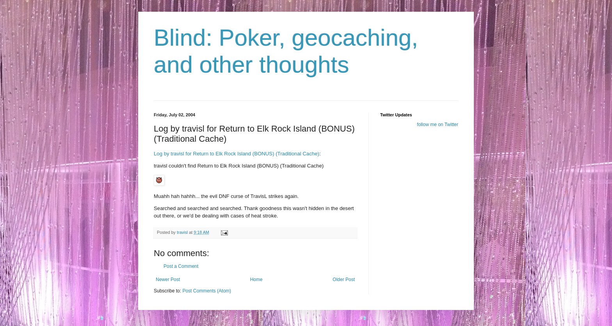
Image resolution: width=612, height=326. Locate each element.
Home (256, 279)
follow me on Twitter (437, 124)
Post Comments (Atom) (206, 291)
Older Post (344, 279)
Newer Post (168, 279)
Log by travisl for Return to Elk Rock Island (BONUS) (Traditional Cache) (236, 154)
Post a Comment (181, 266)
